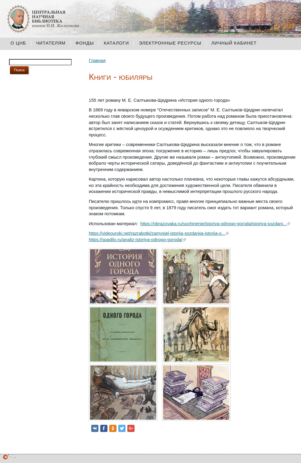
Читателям (51, 43)
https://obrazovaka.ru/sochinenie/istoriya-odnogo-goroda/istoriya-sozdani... (213, 223)
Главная (97, 60)
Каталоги (116, 43)
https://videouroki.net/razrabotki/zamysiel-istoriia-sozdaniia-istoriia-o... (157, 233)
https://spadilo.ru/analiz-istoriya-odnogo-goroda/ (135, 239)
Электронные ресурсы (170, 43)
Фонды (85, 43)
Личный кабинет (233, 43)
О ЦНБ (18, 43)
